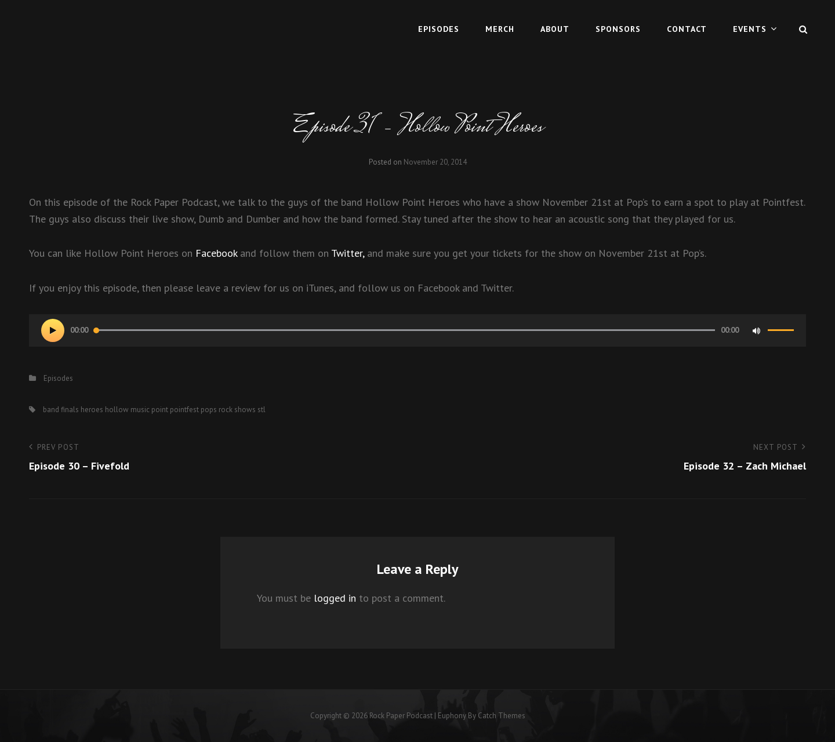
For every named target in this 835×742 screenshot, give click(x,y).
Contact (687, 29)
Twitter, (347, 253)
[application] (417, 330)
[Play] (52, 330)
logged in (335, 598)
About (554, 29)
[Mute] (756, 330)
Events (750, 29)
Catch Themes (501, 716)
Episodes (438, 29)
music (140, 409)
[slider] (404, 330)
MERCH (499, 29)
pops (209, 409)
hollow (117, 409)
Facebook (216, 253)
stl (261, 409)
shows (245, 409)
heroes (92, 409)
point (159, 409)
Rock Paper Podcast (401, 716)
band (51, 409)
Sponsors (618, 29)
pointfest (184, 409)
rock (226, 409)
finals (70, 409)
